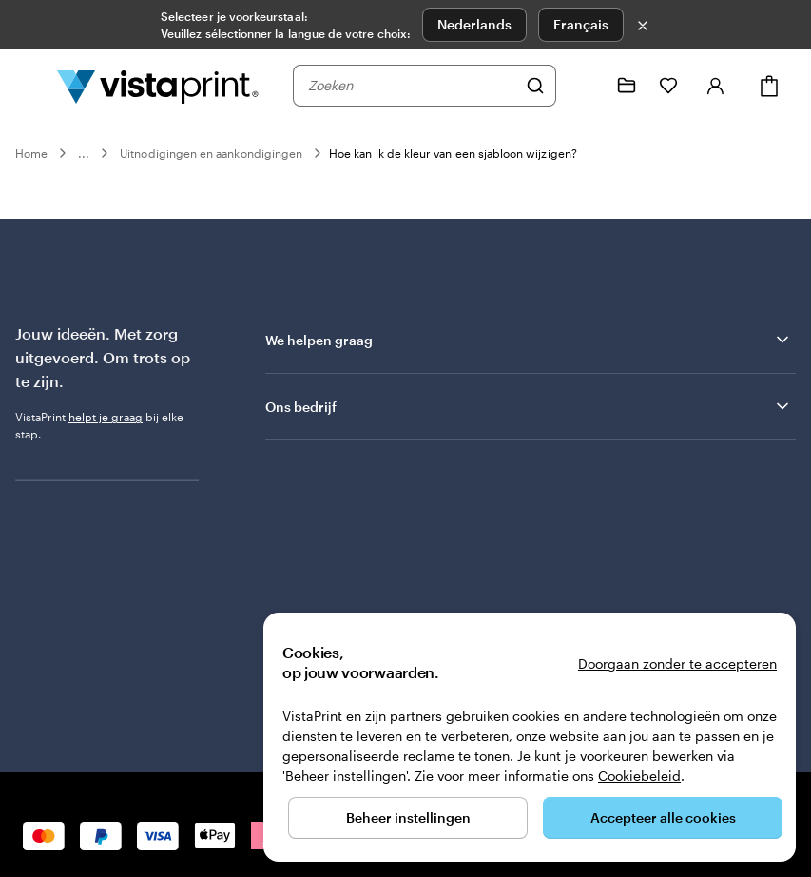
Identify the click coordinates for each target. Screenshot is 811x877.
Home (31, 153)
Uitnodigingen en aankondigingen (211, 153)
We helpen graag (528, 339)
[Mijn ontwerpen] (626, 85)
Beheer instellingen (408, 817)
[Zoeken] (535, 85)
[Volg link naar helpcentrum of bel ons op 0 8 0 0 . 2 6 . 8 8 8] (584, 85)
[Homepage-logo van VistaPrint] (158, 85)
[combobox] (412, 85)
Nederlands (474, 24)
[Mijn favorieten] (668, 85)
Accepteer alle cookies (663, 817)
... (83, 153)
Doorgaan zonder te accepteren (677, 663)
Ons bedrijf (528, 406)
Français (580, 24)
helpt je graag (105, 416)
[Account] (716, 85)
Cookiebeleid (639, 776)
